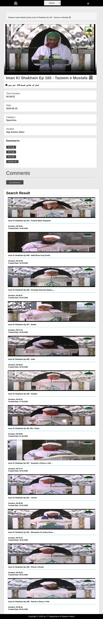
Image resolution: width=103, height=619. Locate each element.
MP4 (11, 147)
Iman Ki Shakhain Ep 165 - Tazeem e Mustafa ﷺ (51, 17)
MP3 (11, 152)
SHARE (12, 161)
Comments (15, 182)
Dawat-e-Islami (14, 17)
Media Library (26, 17)
